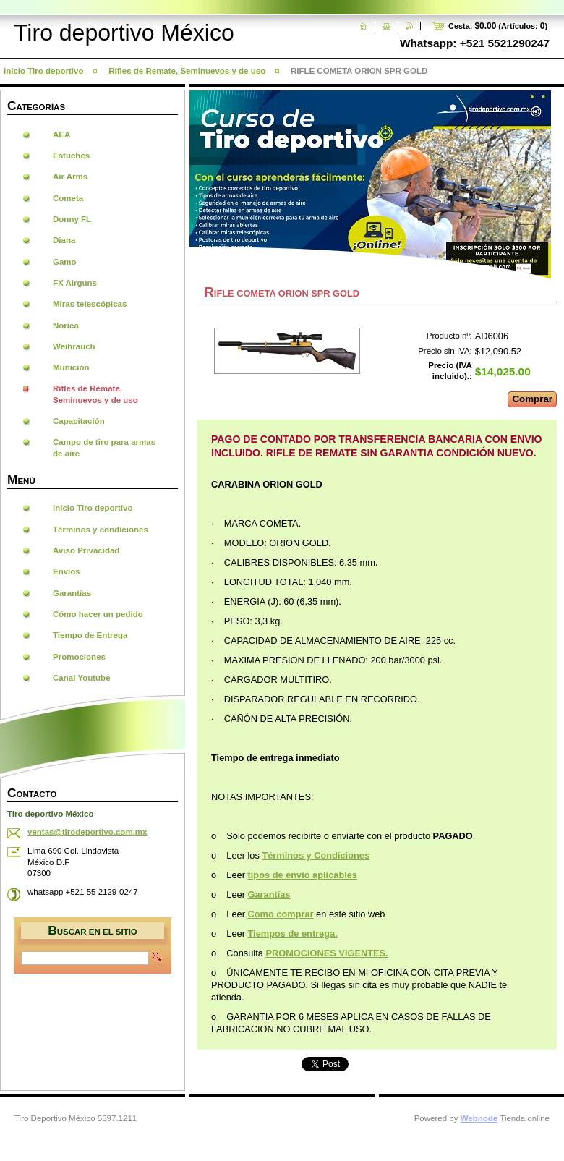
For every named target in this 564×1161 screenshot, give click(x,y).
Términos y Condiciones (315, 855)
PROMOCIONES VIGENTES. (326, 953)
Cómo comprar (281, 914)
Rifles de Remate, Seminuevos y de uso (186, 71)
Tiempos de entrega (292, 933)
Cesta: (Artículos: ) (497, 26)
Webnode (479, 1118)
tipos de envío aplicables (302, 874)
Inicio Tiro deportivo (43, 71)
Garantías (269, 894)
